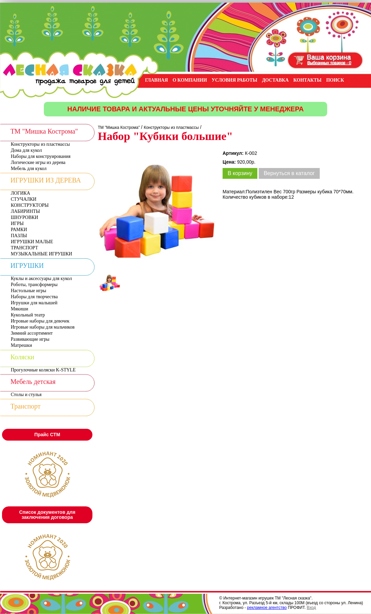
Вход (311, 607)
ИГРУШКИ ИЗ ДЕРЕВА (45, 180)
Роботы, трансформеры (34, 284)
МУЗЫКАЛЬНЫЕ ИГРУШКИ (41, 253)
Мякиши (19, 308)
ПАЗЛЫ (19, 235)
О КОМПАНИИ (190, 80)
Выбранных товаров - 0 (329, 62)
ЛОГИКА (20, 193)
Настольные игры (28, 290)
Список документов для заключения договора (47, 514)
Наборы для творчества (34, 296)
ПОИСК (335, 80)
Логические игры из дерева (38, 162)
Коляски (22, 357)
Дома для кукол (26, 150)
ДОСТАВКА (275, 80)
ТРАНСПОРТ (24, 247)
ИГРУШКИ (27, 265)
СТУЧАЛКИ (23, 199)
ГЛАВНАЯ (156, 80)
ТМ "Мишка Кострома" (44, 131)
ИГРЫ (17, 223)
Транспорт (25, 406)
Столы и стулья (26, 394)
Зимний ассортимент (32, 333)
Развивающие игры (30, 339)
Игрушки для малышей (34, 302)
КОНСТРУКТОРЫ (30, 205)
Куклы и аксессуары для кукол (41, 278)
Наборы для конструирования (40, 156)
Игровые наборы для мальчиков (43, 327)
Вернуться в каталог (289, 173)
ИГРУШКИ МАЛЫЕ (32, 241)
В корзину (240, 173)
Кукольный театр (28, 314)
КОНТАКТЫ (307, 80)
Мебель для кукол (29, 168)
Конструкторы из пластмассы (40, 144)
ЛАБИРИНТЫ (25, 211)
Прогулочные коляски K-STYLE (43, 369)
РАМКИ (19, 229)
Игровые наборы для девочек (40, 321)
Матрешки (21, 345)
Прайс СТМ (47, 434)
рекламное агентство (267, 607)
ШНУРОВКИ (24, 217)
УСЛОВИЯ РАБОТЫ (234, 80)
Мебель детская (33, 381)
